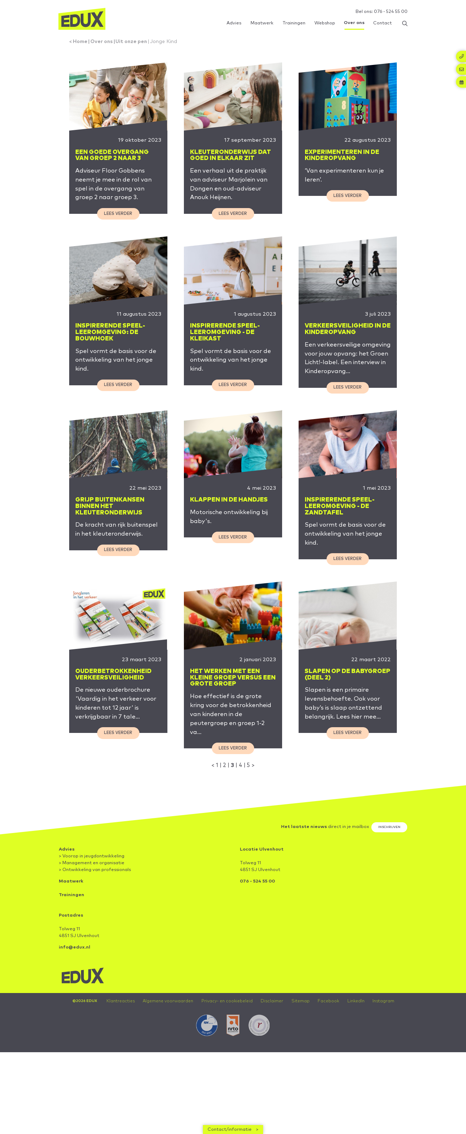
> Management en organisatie (91, 901)
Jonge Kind (171, 43)
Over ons (105, 43)
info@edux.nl (74, 985)
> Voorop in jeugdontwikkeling (91, 894)
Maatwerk (71, 919)
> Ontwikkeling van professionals (95, 907)
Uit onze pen (137, 43)
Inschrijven (387, 865)
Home (82, 43)
